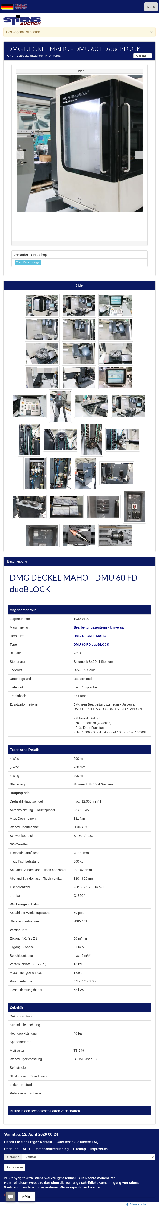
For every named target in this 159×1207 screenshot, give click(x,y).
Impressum (99, 1149)
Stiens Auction (136, 1204)
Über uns (11, 1149)
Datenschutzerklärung (51, 1149)
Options (142, 55)
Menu (151, 7)
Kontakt (46, 1142)
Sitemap (79, 1149)
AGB (26, 1149)
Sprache (13, 1157)
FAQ (95, 1142)
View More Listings (28, 262)
